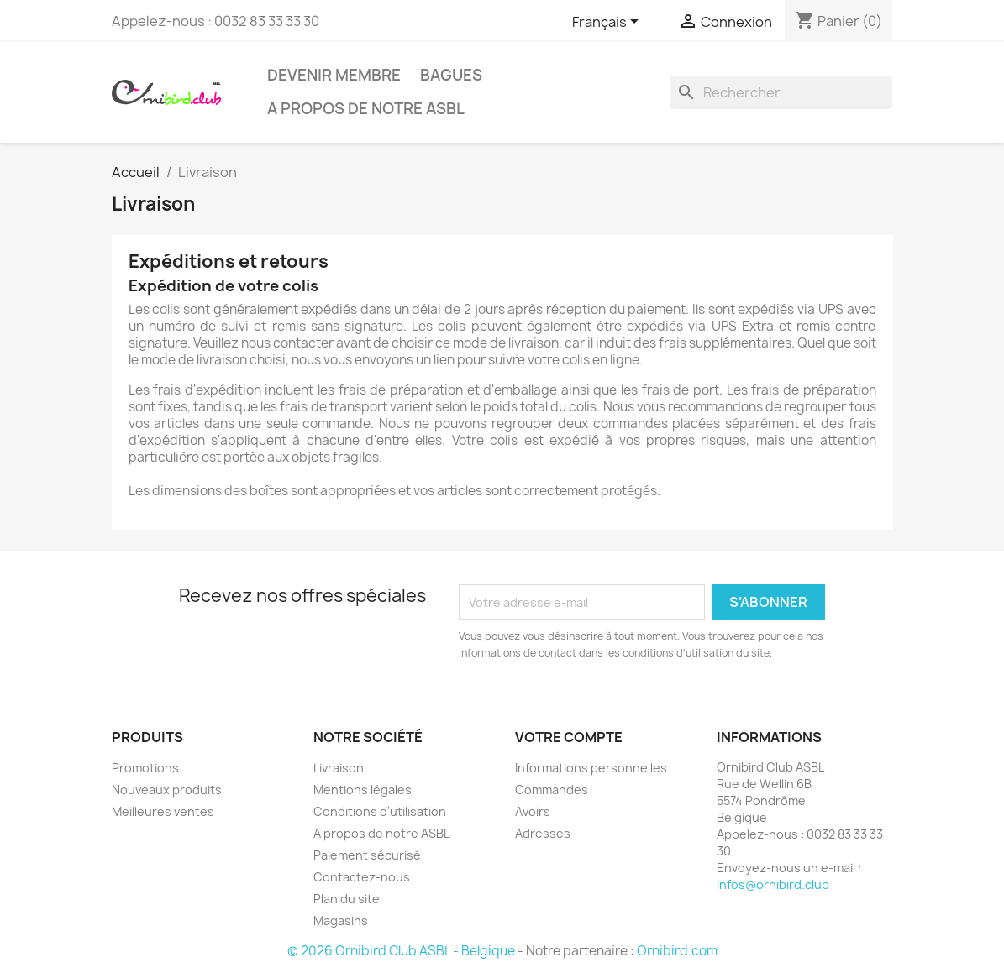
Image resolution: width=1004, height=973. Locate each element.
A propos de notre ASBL (366, 108)
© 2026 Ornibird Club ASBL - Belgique (401, 951)
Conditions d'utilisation (379, 811)
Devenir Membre (334, 75)
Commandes (551, 790)
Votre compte (569, 737)
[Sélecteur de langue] (608, 23)
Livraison (338, 768)
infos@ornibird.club (773, 884)
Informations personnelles (591, 768)
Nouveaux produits (167, 790)
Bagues (451, 75)
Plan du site (346, 899)
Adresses (542, 833)
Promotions (145, 768)
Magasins (340, 921)
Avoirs (532, 811)
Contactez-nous (361, 877)
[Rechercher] (781, 92)
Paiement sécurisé (367, 855)
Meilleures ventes (163, 811)
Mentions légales (362, 790)
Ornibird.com (677, 951)
